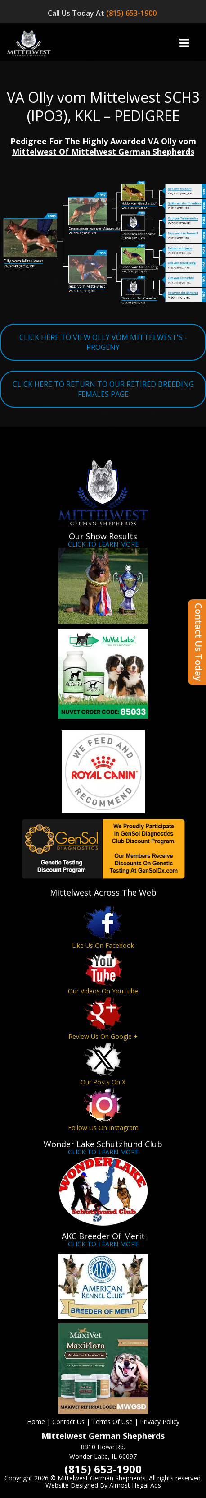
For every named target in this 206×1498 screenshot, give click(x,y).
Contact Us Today (199, 642)
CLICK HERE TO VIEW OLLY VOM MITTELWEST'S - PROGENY (103, 342)
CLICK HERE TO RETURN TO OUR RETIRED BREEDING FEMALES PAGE (103, 389)
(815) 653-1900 (132, 13)
